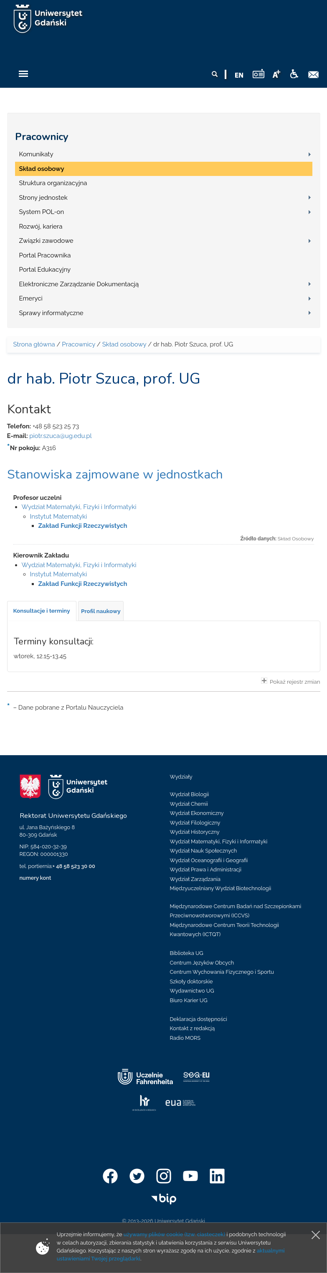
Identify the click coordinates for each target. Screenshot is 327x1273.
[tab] (41, 611)
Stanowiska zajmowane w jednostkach (115, 474)
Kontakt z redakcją (192, 1028)
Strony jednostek (43, 197)
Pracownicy (41, 136)
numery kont (35, 878)
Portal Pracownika (45, 255)
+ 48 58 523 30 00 (74, 866)
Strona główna (34, 344)
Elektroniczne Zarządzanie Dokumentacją (79, 284)
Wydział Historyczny (195, 832)
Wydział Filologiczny (195, 823)
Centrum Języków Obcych (202, 963)
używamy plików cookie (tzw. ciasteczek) (175, 1234)
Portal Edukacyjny (45, 269)
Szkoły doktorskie (191, 981)
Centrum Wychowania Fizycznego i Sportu (222, 972)
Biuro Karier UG (189, 1000)
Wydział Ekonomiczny (197, 813)
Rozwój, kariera (41, 226)
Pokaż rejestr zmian (290, 681)
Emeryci (31, 298)
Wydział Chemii (189, 804)
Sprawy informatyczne (51, 313)
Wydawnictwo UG (192, 991)
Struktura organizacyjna (53, 183)
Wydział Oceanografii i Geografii (209, 860)
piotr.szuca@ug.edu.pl (60, 436)
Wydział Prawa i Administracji (206, 869)
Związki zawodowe (46, 240)
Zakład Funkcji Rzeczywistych (82, 526)
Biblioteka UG (186, 953)
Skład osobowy (41, 169)
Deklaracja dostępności (198, 1019)
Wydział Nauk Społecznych (203, 851)
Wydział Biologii (189, 794)
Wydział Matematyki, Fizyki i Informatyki (79, 507)
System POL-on (41, 212)
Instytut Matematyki (58, 516)
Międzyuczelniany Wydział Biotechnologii (220, 888)
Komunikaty (36, 154)
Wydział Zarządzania (195, 879)
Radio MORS (185, 1038)
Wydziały (181, 777)
